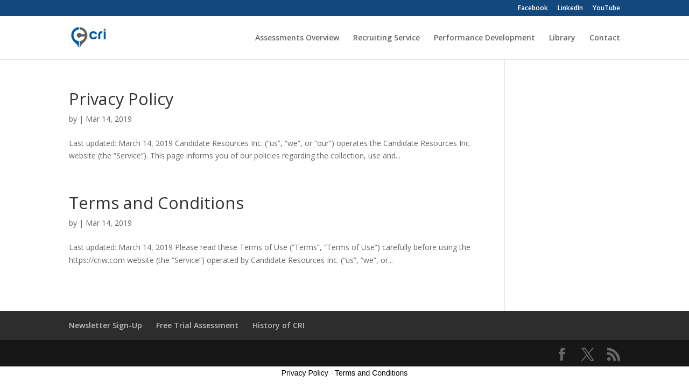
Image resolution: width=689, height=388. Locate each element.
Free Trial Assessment (197, 325)
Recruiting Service (386, 38)
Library (562, 38)
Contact (604, 38)
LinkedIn (570, 8)
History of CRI (278, 325)
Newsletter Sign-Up (105, 325)
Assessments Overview (297, 38)
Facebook (533, 8)
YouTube (606, 8)
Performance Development (484, 38)
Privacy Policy (121, 98)
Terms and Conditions (156, 202)
